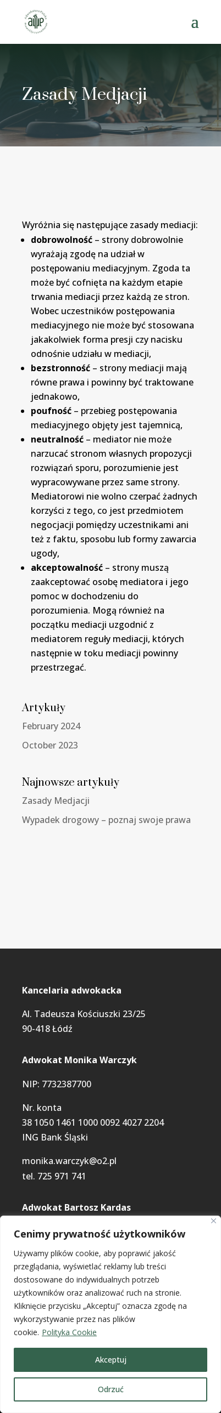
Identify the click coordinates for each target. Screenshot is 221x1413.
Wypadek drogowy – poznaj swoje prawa (106, 820)
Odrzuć (111, 1389)
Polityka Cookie (69, 1332)
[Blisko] (213, 1220)
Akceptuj (110, 1359)
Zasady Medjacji (56, 801)
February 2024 (51, 726)
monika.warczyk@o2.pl (69, 1161)
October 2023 (50, 745)
